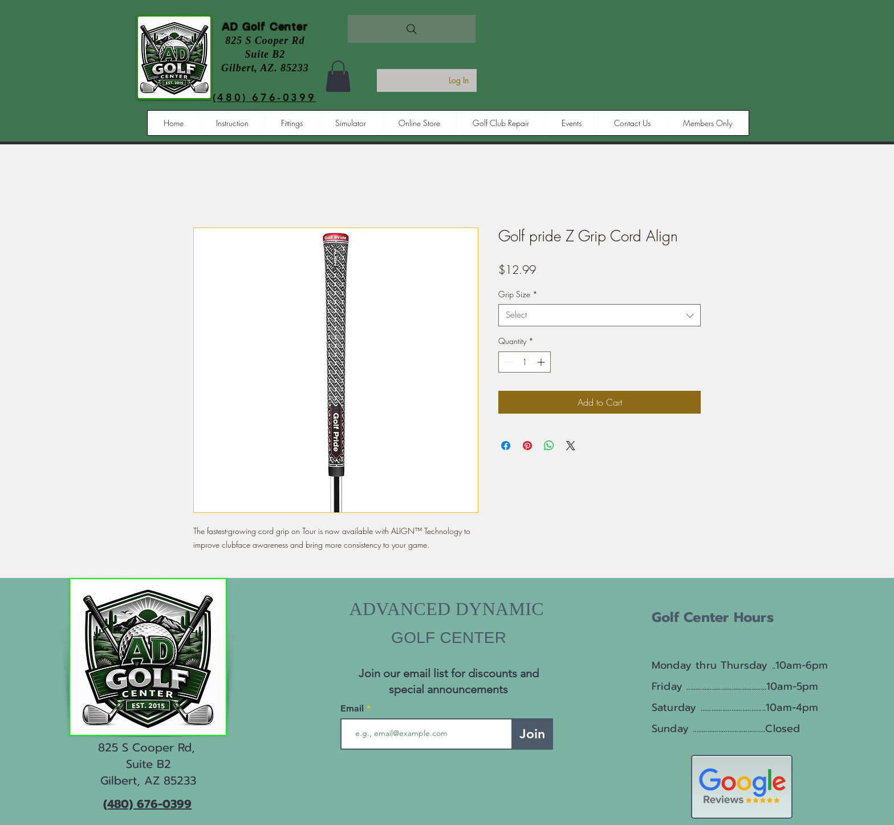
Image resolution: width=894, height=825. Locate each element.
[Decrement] (507, 362)
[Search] (412, 29)
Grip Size (518, 294)
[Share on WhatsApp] (549, 445)
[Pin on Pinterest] (527, 445)
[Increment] (542, 362)
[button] (338, 76)
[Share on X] (571, 445)
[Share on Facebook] (506, 445)
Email (353, 708)
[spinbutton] (524, 362)
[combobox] (599, 315)
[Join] (532, 734)
